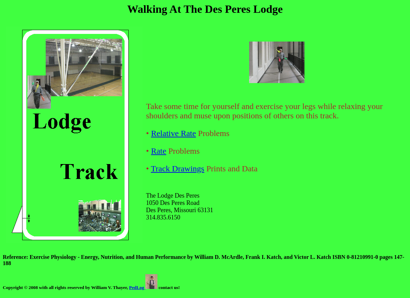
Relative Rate (173, 133)
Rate (158, 150)
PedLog (143, 287)
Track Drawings (177, 168)
